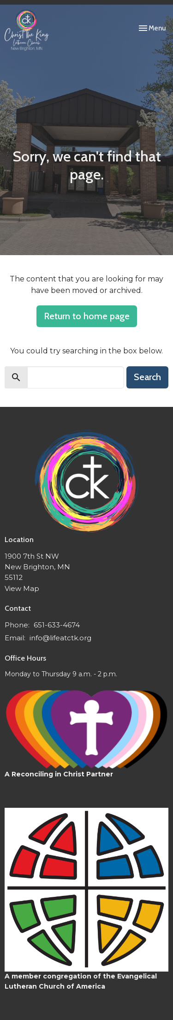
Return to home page (87, 316)
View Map (22, 588)
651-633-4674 (57, 624)
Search (147, 376)
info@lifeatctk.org (60, 637)
